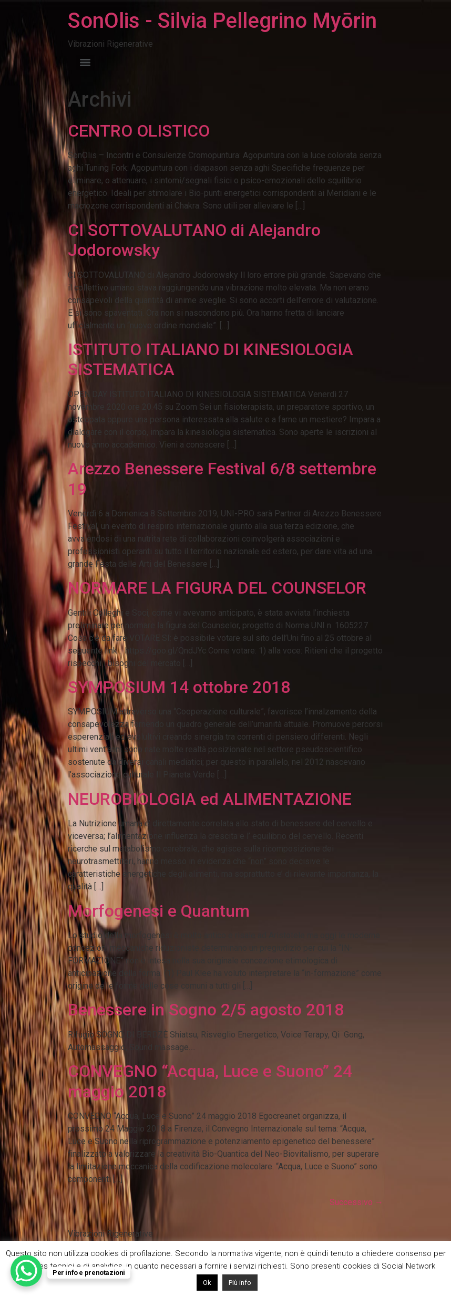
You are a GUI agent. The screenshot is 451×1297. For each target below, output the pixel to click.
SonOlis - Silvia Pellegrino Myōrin (222, 20)
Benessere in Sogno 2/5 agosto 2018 (206, 1010)
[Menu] (85, 62)
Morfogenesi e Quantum (159, 911)
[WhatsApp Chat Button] (26, 1270)
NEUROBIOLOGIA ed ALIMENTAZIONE (210, 799)
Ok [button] (207, 1282)
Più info (240, 1282)
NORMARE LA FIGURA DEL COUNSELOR (217, 588)
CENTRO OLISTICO (139, 131)
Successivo (356, 1202)
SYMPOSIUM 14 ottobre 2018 (179, 687)
